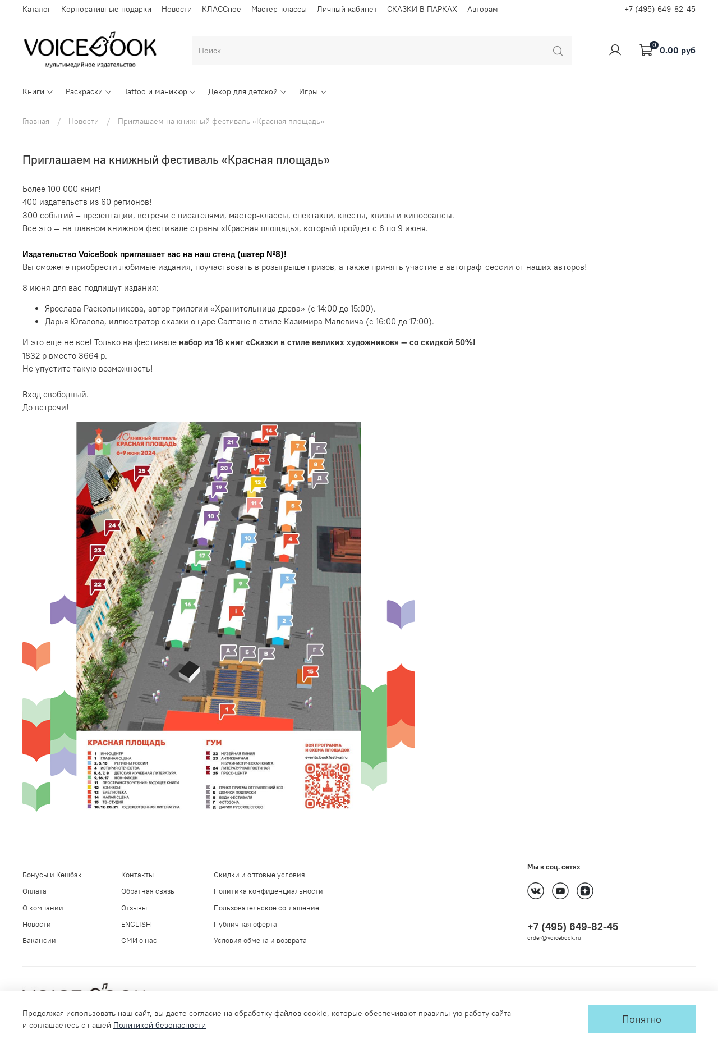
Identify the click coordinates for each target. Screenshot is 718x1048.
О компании (42, 908)
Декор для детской (247, 91)
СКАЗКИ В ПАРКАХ (422, 9)
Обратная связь (147, 891)
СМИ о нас (139, 940)
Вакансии (39, 940)
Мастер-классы (279, 9)
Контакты (137, 875)
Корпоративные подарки (106, 9)
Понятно (641, 1019)
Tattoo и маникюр (160, 91)
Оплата (34, 891)
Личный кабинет (347, 9)
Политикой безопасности (159, 1025)
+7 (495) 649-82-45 (660, 9)
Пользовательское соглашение (266, 908)
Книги (38, 91)
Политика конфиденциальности (268, 891)
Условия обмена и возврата (260, 940)
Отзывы (134, 908)
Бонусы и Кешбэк (52, 875)
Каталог (36, 9)
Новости (177, 9)
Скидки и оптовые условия (259, 875)
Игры (313, 91)
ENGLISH (136, 924)
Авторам (482, 9)
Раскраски (89, 91)
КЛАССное (221, 9)
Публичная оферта (245, 924)
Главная (35, 121)
